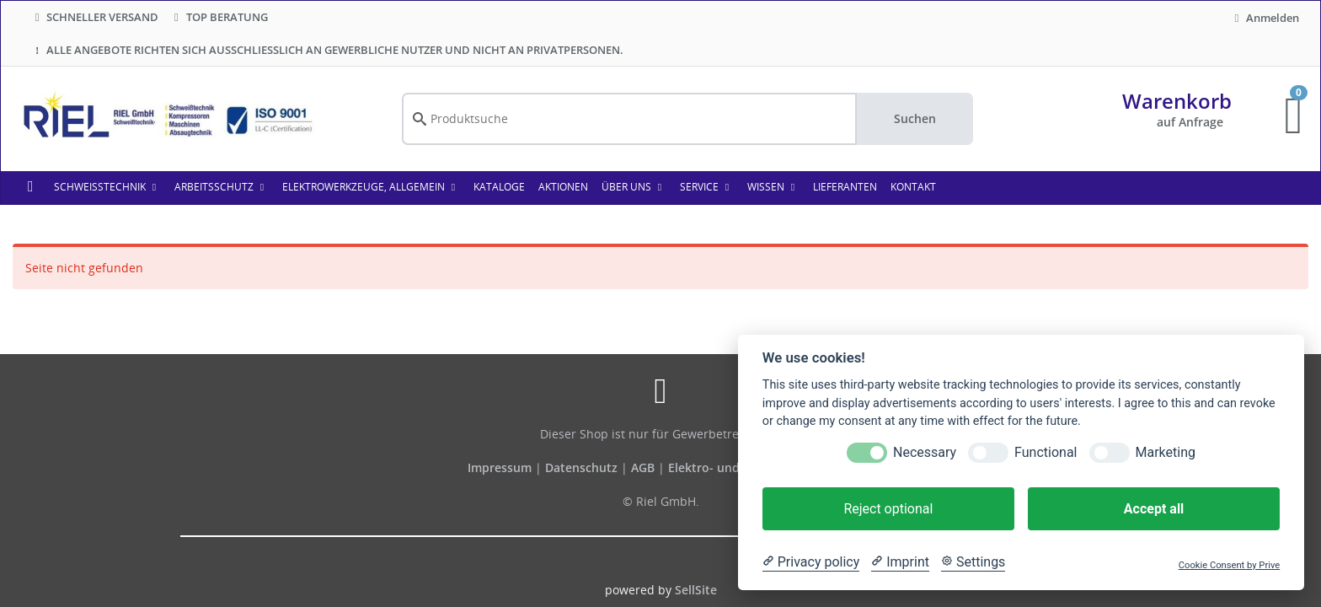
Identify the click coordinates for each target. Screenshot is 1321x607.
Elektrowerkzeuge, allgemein (371, 187)
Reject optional (888, 509)
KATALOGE (499, 187)
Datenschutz (581, 467)
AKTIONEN (563, 187)
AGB (644, 467)
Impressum (501, 467)
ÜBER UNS (634, 187)
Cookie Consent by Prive (1229, 565)
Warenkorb (1177, 101)
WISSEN (773, 187)
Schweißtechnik (107, 187)
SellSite (696, 590)
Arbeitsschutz (221, 187)
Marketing (1165, 452)
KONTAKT (913, 187)
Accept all (1154, 509)
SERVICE (707, 187)
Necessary (924, 452)
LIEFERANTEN (845, 187)
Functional (1045, 452)
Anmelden (1264, 17)
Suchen (915, 118)
